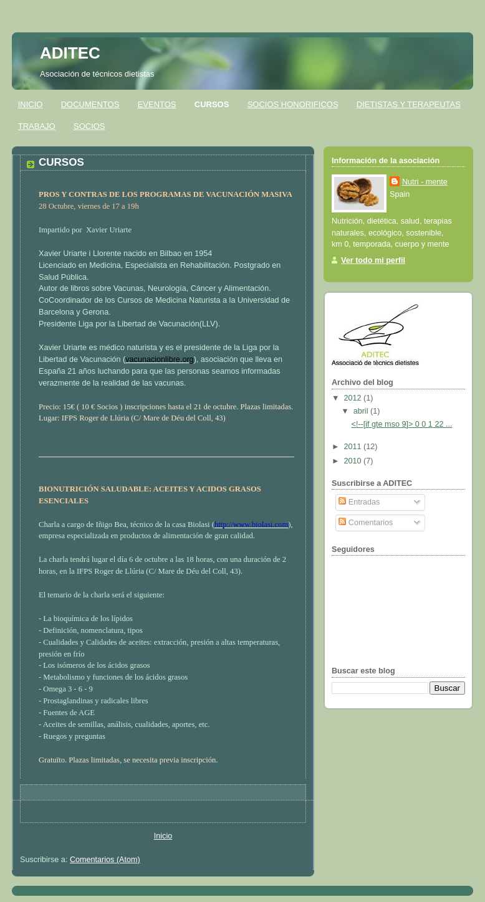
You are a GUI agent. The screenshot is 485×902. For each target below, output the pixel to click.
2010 (354, 461)
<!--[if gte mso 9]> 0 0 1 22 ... (402, 424)
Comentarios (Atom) (105, 859)
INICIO (30, 104)
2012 (354, 398)
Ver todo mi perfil (373, 260)
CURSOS (211, 104)
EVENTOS (157, 104)
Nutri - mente (425, 182)
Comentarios (366, 522)
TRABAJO (36, 126)
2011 (354, 446)
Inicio (163, 836)
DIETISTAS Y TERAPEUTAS (409, 104)
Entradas (359, 502)
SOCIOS (89, 126)
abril (361, 411)
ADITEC (70, 53)
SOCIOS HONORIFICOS (293, 104)
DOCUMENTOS (90, 104)
